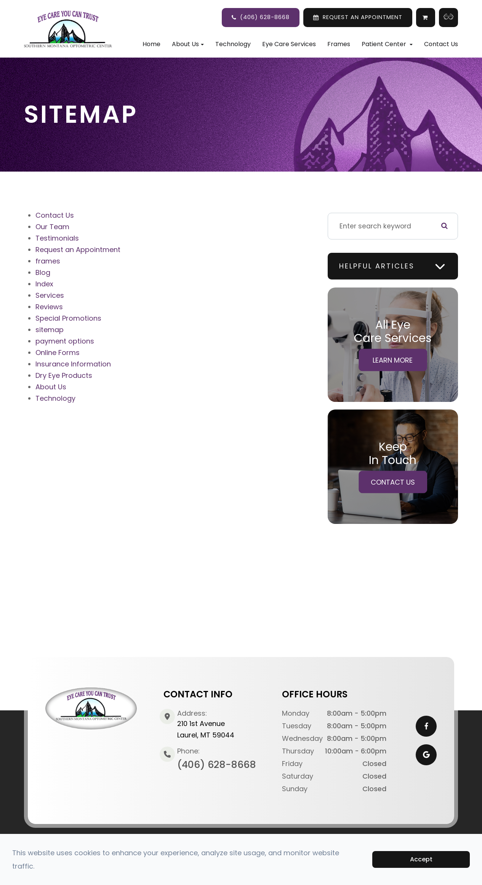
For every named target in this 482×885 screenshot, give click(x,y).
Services (49, 295)
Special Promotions (68, 318)
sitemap (49, 329)
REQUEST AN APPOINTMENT (362, 17)
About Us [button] (188, 44)
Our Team (52, 226)
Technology (233, 44)
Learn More (393, 360)
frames (47, 261)
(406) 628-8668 (265, 17)
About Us (50, 387)
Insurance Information (73, 364)
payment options (64, 341)
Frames (338, 44)
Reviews (49, 307)
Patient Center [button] (387, 44)
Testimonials (57, 238)
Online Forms (57, 352)
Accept (421, 859)
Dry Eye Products (63, 375)
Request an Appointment (77, 249)
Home (151, 44)
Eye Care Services (289, 44)
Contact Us (441, 44)
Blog (42, 272)
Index (44, 284)
